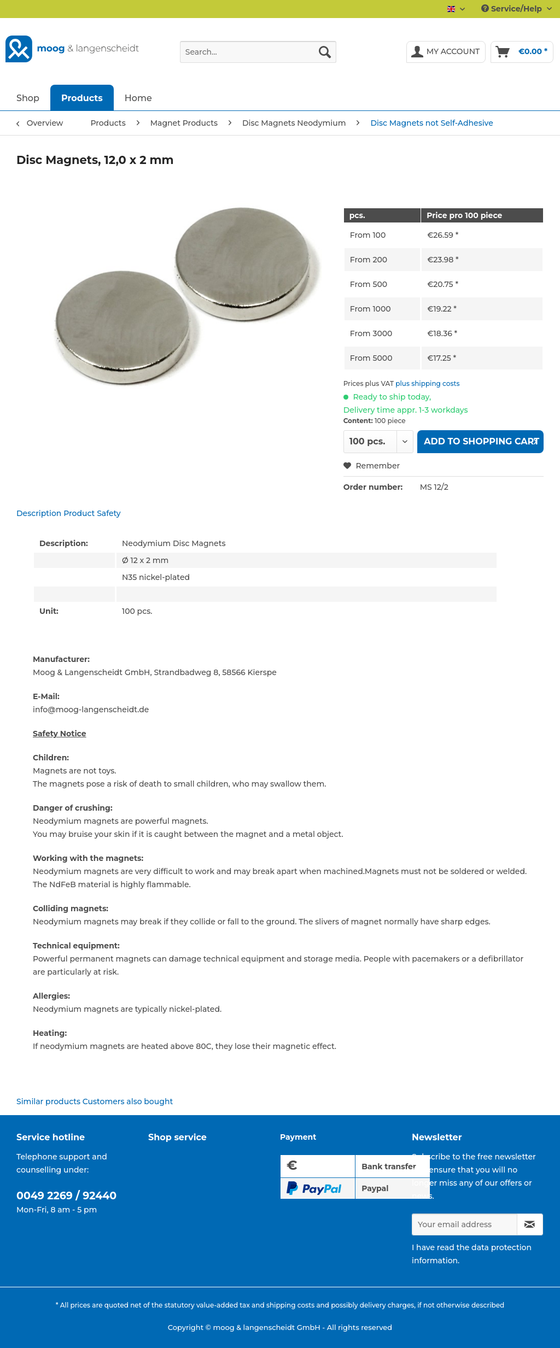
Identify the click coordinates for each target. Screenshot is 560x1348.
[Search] (324, 52)
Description (38, 513)
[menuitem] (258, 57)
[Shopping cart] (522, 52)
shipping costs (290, 1305)
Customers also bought (128, 1101)
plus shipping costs (427, 383)
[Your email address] (464, 1224)
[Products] (82, 97)
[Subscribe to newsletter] (530, 1224)
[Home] (138, 97)
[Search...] (258, 52)
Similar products (48, 1101)
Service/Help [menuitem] (512, 9)
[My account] (446, 52)
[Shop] (27, 97)
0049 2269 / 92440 (66, 1195)
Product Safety (92, 513)
